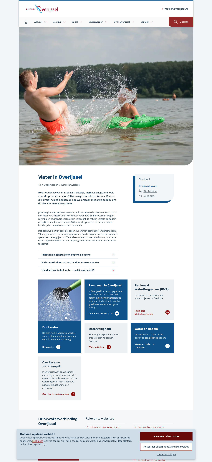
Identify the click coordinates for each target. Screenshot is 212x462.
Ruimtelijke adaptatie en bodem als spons (78, 254)
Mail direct (148, 195)
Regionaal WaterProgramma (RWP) (152, 287)
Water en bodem (146, 329)
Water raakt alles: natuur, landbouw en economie (78, 262)
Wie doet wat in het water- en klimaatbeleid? (78, 270)
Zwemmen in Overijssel (105, 285)
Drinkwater (50, 327)
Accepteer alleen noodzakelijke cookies (166, 446)
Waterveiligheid (100, 329)
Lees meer (37, 440)
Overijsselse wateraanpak (51, 364)
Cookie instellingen (166, 454)
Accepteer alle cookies (166, 436)
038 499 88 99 (150, 190)
